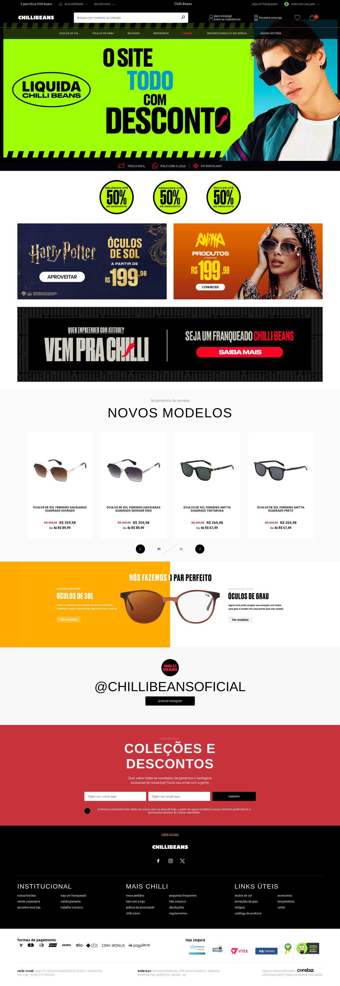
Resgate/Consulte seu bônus (227, 33)
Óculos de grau (103, 33)
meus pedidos (135, 895)
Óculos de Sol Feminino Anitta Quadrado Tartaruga (207, 509)
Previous (140, 549)
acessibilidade (74, 4)
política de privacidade (140, 907)
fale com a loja (135, 901)
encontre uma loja (28, 907)
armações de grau (246, 901)
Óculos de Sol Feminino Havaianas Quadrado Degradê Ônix (133, 509)
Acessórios (161, 33)
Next (199, 549)
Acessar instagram (170, 701)
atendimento (102, 4)
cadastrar (234, 796)
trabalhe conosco (72, 907)
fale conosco (177, 901)
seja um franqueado (264, 4)
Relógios (134, 33)
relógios (240, 907)
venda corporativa (28, 901)
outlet (281, 907)
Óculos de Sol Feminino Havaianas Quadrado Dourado (60, 509)
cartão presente (71, 901)
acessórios (285, 895)
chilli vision (133, 913)
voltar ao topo (170, 834)
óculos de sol (243, 895)
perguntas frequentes (183, 895)
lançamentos (286, 901)
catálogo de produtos (248, 913)
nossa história (26, 895)
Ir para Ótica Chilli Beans (36, 4)
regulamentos (178, 913)
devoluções (176, 907)
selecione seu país (299, 4)
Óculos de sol (69, 33)
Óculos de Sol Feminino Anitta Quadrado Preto (280, 509)
